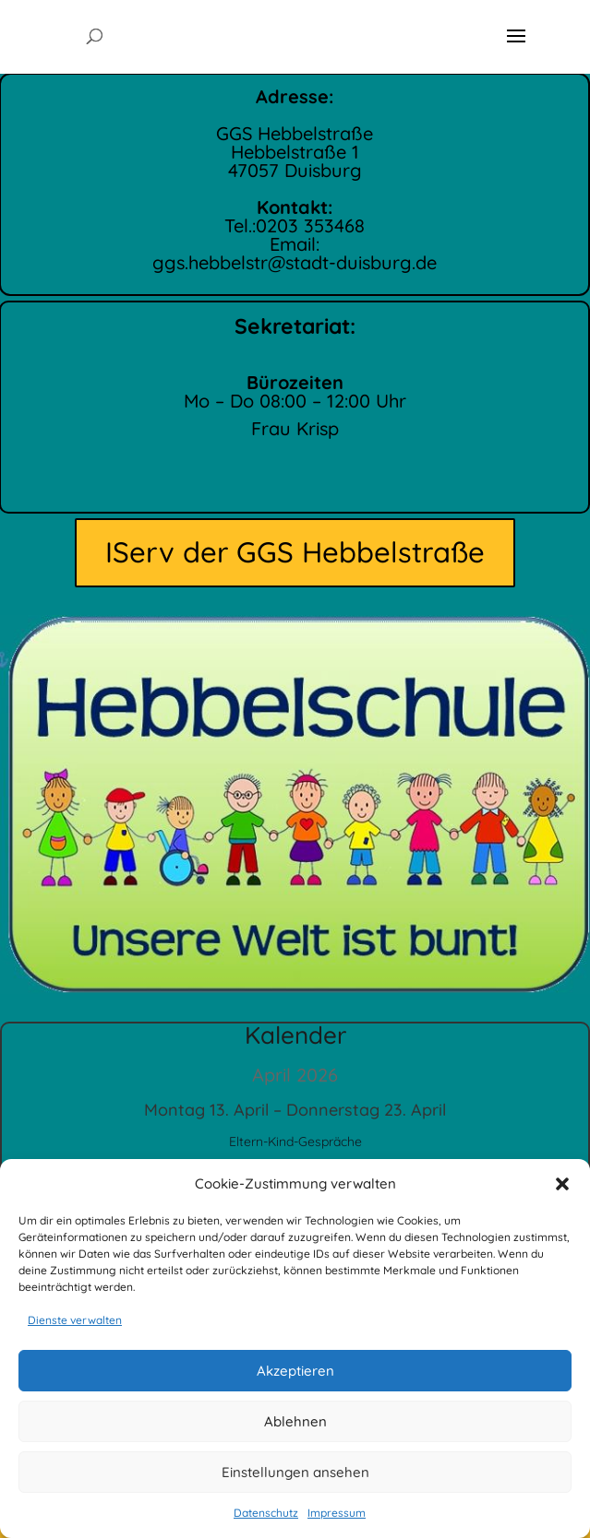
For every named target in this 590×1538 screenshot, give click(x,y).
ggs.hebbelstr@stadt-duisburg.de (294, 260)
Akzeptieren (295, 1370)
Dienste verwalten (75, 1320)
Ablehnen (295, 1421)
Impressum (336, 1513)
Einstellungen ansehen (295, 1472)
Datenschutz (266, 1513)
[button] (562, 1184)
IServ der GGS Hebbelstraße (295, 552)
